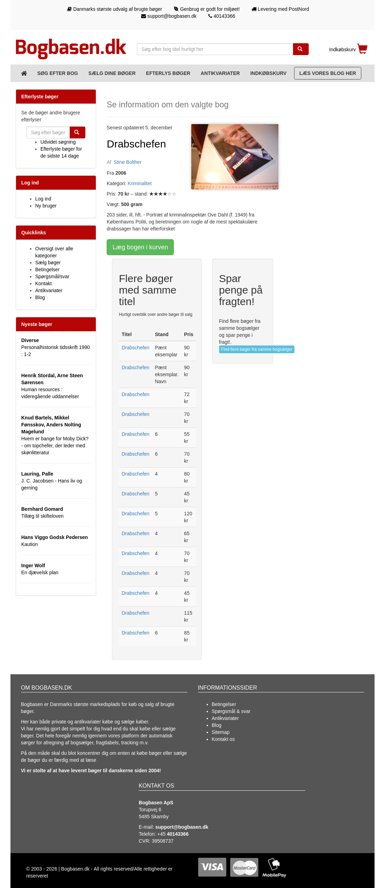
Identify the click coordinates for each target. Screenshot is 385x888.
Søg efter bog (57, 73)
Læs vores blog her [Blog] (327, 73)
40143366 (221, 16)
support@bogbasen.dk (169, 16)
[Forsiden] (24, 73)
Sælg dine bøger (112, 73)
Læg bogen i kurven (140, 247)
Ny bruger (45, 205)
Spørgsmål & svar (231, 711)
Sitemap (221, 732)
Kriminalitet (140, 183)
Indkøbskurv (268, 73)
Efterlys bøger (168, 73)
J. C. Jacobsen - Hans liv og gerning (51, 481)
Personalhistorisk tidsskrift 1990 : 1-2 (55, 347)
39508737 (163, 841)
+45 (172, 834)
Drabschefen (135, 347)
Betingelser (47, 269)
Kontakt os (223, 739)
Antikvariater (220, 73)
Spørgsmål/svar (52, 276)
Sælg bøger (48, 262)
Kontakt (43, 283)
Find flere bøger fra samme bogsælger (257, 349)
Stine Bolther (127, 162)
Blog (40, 297)
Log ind (43, 199)
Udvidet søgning (58, 142)
